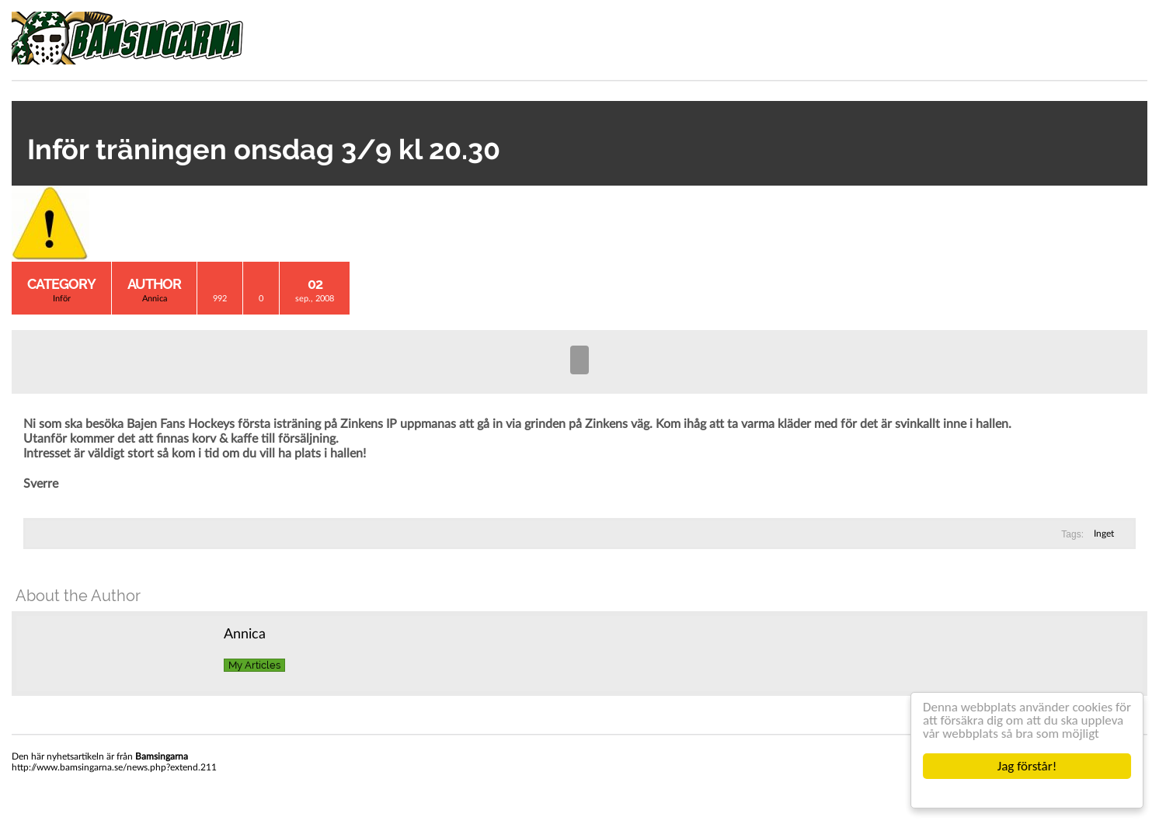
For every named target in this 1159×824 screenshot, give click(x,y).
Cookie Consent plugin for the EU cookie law (1027, 792)
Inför (62, 298)
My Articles (254, 665)
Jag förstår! (1026, 766)
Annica (154, 298)
